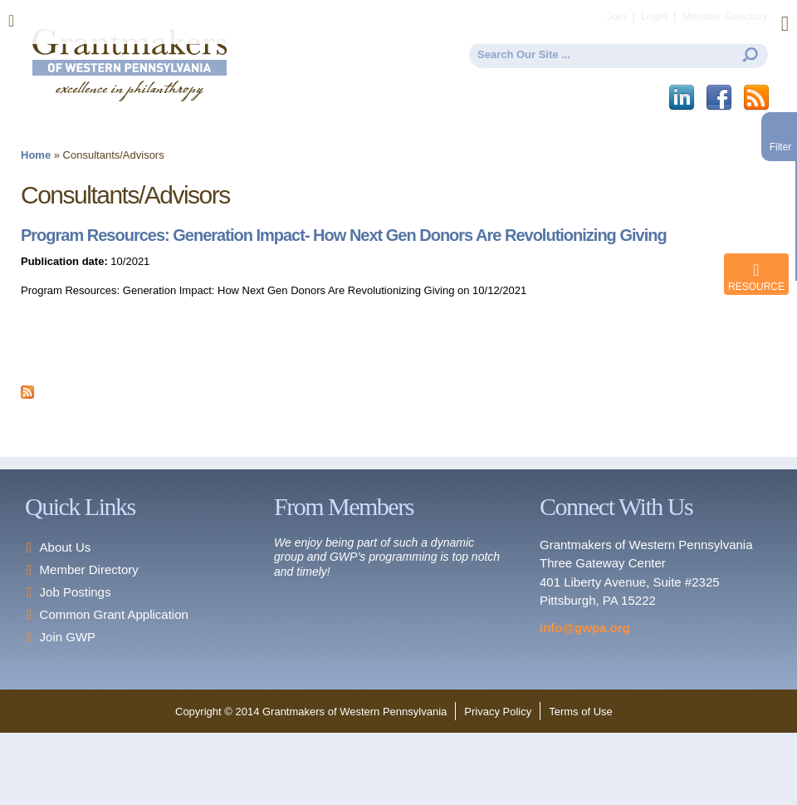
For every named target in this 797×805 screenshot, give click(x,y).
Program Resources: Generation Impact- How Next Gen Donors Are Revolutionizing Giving (344, 235)
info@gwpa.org (585, 628)
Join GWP (68, 637)
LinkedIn (682, 98)
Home (36, 155)
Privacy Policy (497, 711)
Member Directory (89, 569)
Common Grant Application (114, 614)
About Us (65, 547)
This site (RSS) (757, 98)
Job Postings (75, 592)
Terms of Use (581, 711)
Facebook (720, 98)
